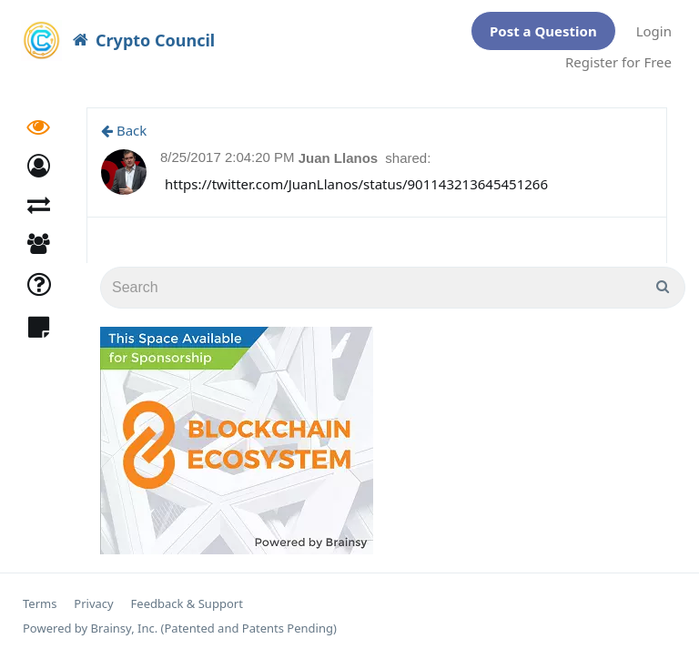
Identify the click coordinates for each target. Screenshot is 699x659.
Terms (39, 604)
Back (124, 130)
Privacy (93, 604)
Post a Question (543, 31)
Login (654, 31)
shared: (408, 158)
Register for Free (618, 62)
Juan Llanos (340, 158)
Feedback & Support (187, 604)
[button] (38, 168)
